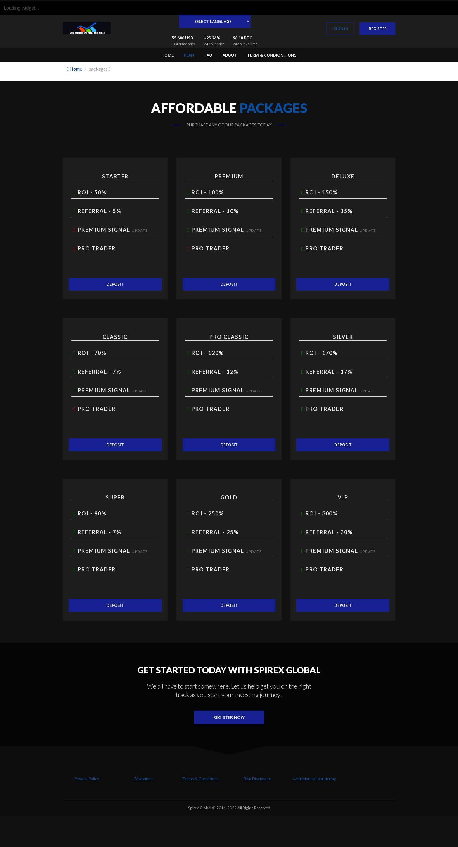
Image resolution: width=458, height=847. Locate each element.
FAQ (208, 55)
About (230, 55)
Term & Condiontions (271, 55)
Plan (189, 55)
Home (168, 55)
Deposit (115, 284)
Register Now (229, 717)
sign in (340, 28)
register (377, 28)
